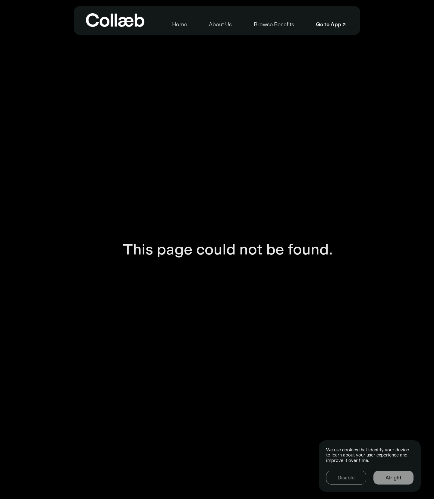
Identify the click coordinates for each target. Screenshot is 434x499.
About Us (200, 24)
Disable (346, 478)
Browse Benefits (294, 24)
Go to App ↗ (391, 24)
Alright (393, 478)
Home (119, 24)
